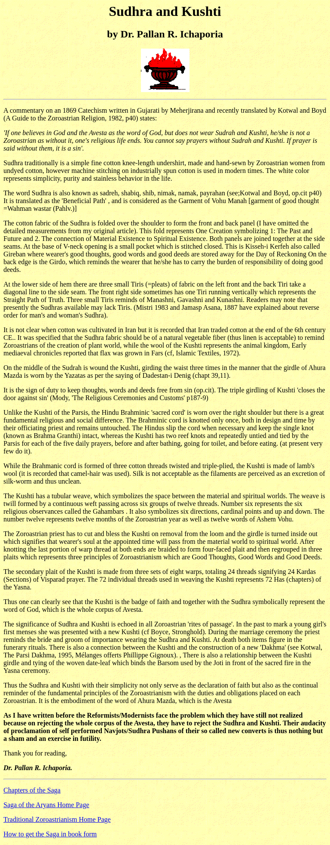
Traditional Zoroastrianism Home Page (57, 819)
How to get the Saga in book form (50, 834)
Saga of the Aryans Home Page (46, 804)
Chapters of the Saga (32, 790)
